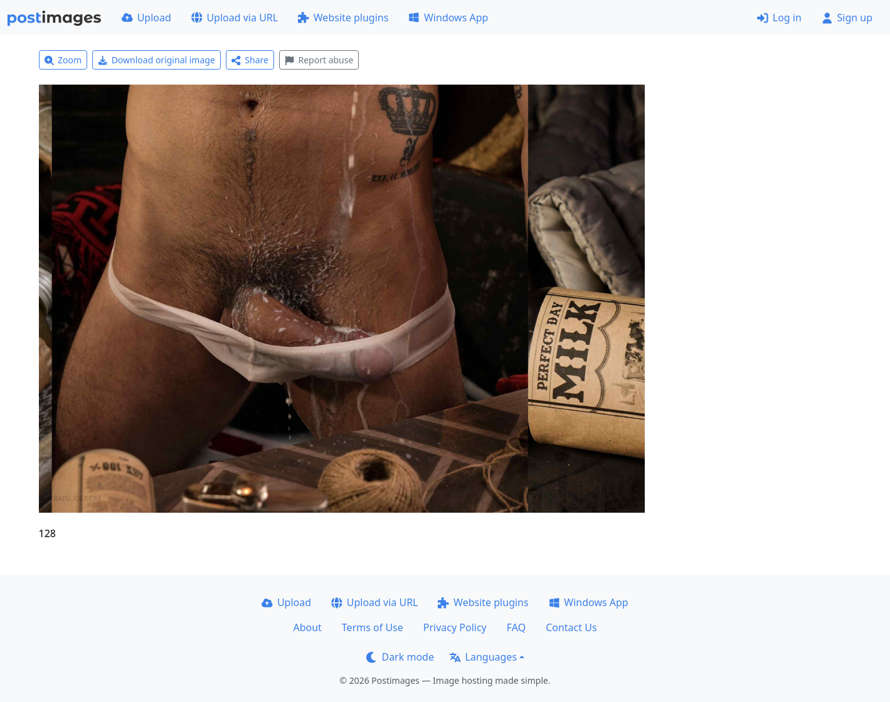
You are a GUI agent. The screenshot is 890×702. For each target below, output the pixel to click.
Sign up (847, 17)
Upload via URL (234, 17)
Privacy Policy (455, 627)
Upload (146, 17)
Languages (483, 657)
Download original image (156, 60)
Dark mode (400, 657)
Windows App (448, 17)
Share (249, 60)
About (307, 627)
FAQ (516, 627)
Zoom (63, 60)
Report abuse (319, 60)
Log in (779, 17)
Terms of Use (372, 627)
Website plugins (343, 17)
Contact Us (571, 627)
